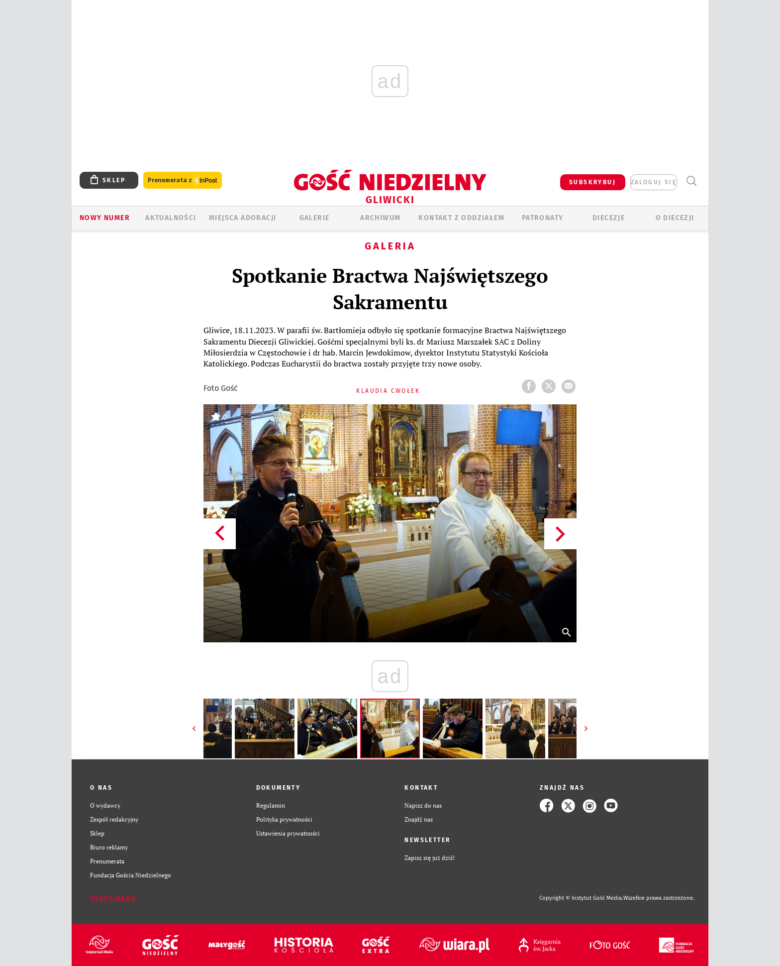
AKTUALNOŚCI (170, 218)
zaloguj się (654, 182)
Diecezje (608, 218)
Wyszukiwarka (691, 181)
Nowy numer (105, 218)
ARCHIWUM (380, 218)
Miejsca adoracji (242, 218)
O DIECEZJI (675, 218)
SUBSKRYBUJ (592, 182)
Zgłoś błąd (113, 898)
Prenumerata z (182, 180)
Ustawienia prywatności (288, 833)
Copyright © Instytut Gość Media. (581, 898)
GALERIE (314, 218)
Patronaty (543, 218)
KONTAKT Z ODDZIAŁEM (461, 218)
